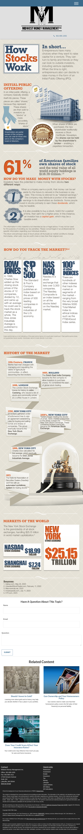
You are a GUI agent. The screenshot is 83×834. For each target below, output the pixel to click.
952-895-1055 (60, 36)
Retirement (46, 769)
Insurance (46, 776)
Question (5, 633)
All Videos (46, 787)
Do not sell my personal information (37, 806)
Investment (46, 772)
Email (5, 619)
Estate (45, 774)
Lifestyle (46, 782)
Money (45, 780)
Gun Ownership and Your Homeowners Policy (61, 697)
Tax (44, 778)
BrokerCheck (40, 791)
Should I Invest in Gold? (21, 696)
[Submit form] (7, 652)
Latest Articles (48, 785)
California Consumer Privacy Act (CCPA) (57, 805)
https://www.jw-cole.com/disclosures (35, 818)
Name (5, 605)
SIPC (43, 813)
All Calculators (48, 789)
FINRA (40, 813)
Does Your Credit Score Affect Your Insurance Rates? (21, 746)
